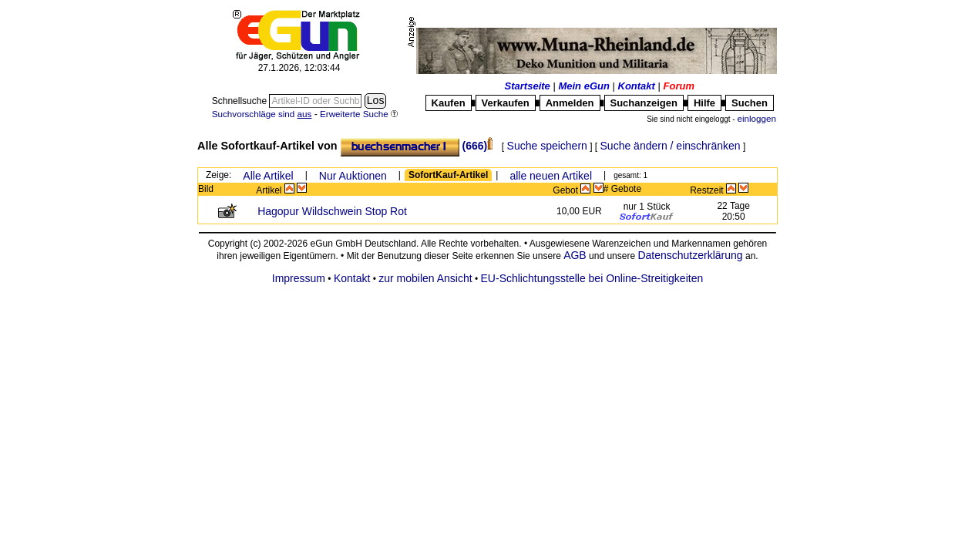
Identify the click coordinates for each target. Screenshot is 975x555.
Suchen (749, 103)
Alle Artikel (268, 176)
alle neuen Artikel (550, 176)
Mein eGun (583, 86)
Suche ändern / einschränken (670, 146)
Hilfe (704, 103)
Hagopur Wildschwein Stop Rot (332, 211)
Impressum (298, 278)
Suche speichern (547, 146)
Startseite (527, 86)
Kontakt (636, 86)
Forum (679, 86)
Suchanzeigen (643, 103)
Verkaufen (506, 103)
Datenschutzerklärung (689, 255)
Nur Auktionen (353, 176)
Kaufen (449, 103)
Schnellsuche (241, 101)
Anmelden (570, 103)
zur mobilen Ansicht (425, 278)
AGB (575, 255)
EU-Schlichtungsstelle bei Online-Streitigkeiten (592, 278)
